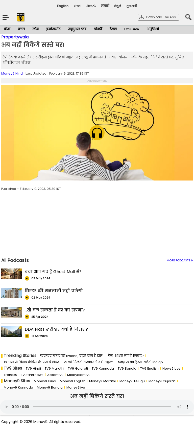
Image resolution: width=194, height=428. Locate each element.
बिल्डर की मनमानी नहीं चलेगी (54, 291)
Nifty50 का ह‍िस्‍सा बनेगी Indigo (140, 362)
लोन (35, 29)
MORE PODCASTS (180, 260)
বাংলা (77, 6)
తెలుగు (91, 6)
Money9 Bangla (50, 387)
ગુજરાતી (131, 6)
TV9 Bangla (127, 368)
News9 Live (171, 368)
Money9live (75, 387)
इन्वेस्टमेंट (53, 29)
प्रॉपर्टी (98, 29)
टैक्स (113, 29)
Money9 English (72, 381)
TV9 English (149, 368)
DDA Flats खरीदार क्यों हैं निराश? (56, 329)
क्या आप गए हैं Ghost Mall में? (53, 272)
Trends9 (10, 374)
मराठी (105, 6)
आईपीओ (153, 29)
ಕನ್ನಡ (117, 6)
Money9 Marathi (102, 381)
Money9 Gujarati (162, 381)
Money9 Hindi (12, 73)
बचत (21, 29)
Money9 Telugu (132, 381)
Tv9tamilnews (32, 374)
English (62, 6)
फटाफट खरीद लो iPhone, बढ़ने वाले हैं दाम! (71, 355)
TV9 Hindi (33, 368)
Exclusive (131, 29)
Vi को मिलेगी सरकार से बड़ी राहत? (88, 362)
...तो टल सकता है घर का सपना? (55, 310)
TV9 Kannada (103, 368)
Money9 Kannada (18, 387)
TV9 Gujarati (78, 368)
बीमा (7, 29)
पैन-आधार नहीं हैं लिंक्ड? (126, 355)
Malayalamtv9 (78, 374)
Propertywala (15, 37)
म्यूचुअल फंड (77, 29)
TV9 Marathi (54, 368)
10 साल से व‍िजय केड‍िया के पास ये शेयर (31, 362)
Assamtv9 (55, 374)
